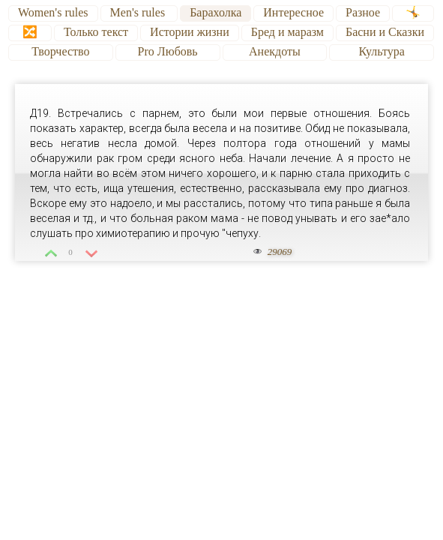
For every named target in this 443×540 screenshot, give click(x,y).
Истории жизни (189, 32)
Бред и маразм (287, 32)
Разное (363, 12)
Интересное (293, 12)
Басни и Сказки (385, 32)
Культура (381, 51)
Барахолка (215, 12)
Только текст (96, 32)
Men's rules (139, 12)
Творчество (60, 51)
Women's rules (53, 12)
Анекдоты (275, 51)
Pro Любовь (168, 51)
